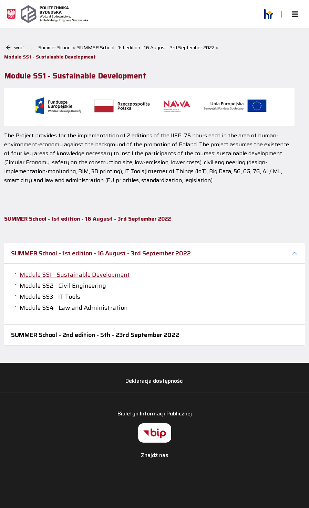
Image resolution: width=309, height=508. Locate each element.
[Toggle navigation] (294, 14)
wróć (15, 47)
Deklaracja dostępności (154, 381)
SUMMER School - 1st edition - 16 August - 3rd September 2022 (101, 253)
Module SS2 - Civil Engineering (63, 285)
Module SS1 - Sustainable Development (75, 274)
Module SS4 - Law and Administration (74, 308)
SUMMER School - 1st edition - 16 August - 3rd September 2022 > (147, 47)
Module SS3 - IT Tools (50, 296)
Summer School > (56, 47)
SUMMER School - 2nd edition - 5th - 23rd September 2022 (95, 335)
